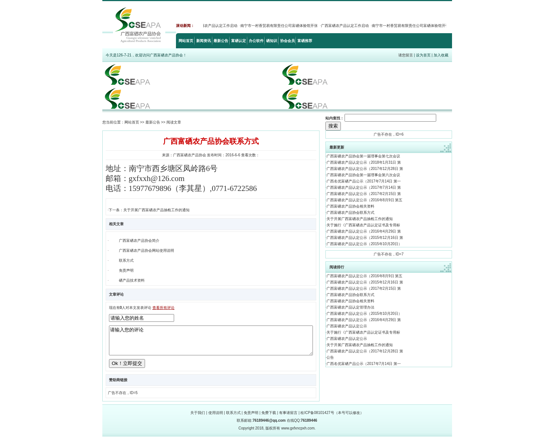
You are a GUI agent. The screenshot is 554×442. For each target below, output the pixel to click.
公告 (330, 357)
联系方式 (126, 260)
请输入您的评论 (211, 343)
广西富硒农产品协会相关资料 (350, 206)
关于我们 (197, 418)
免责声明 (126, 270)
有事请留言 (288, 418)
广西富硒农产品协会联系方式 (350, 212)
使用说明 (215, 418)
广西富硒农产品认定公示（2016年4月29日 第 (364, 231)
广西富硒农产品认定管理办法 (350, 307)
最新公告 (221, 41)
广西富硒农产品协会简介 (139, 241)
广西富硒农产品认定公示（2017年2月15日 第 (364, 194)
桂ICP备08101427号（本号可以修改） (331, 418)
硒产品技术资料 (132, 280)
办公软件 (256, 41)
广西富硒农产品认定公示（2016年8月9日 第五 (364, 200)
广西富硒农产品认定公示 (347, 326)
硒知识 (271, 41)
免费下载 (268, 418)
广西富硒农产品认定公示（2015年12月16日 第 (365, 238)
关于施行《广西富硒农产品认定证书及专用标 (363, 225)
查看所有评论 (163, 308)
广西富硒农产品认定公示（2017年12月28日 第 (365, 169)
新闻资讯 (203, 41)
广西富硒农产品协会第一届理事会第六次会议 (363, 175)
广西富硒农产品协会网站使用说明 (146, 250)
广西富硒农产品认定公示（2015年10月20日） (364, 244)
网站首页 (186, 41)
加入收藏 (441, 55)
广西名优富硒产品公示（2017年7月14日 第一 (364, 181)
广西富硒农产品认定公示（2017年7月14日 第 (364, 187)
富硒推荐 (304, 41)
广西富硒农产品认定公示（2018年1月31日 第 (364, 162)
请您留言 (405, 55)
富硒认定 (238, 41)
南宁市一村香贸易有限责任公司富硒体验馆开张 (281, 26)
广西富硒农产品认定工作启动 (215, 26)
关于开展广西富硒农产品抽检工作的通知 (360, 219)
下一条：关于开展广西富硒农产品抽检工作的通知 (149, 210)
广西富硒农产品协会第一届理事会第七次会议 (363, 156)
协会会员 (287, 41)
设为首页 (423, 55)
